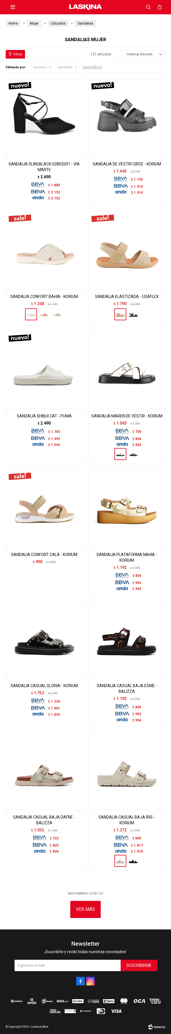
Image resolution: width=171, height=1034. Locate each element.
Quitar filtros (92, 67)
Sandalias (65, 67)
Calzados (40, 67)
